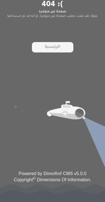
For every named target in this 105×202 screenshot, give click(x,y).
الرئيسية (52, 47)
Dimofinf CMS (58, 173)
